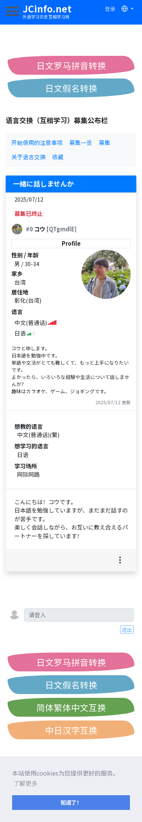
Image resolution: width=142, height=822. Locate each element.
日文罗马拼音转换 (71, 65)
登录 (110, 8)
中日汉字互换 (71, 730)
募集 (104, 142)
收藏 (58, 157)
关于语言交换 (28, 157)
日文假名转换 (71, 88)
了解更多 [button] (25, 783)
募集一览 (80, 142)
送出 (127, 629)
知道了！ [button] (71, 802)
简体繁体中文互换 (71, 707)
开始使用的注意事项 (36, 142)
